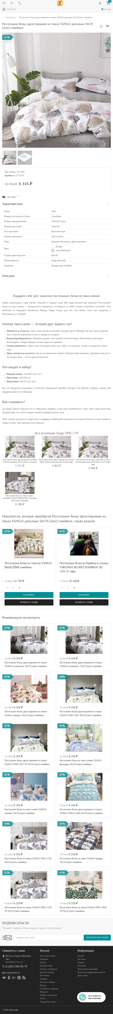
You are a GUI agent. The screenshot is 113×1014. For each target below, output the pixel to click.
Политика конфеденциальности (91, 972)
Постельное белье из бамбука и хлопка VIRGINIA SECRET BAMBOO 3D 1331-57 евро (84, 567)
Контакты (82, 966)
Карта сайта (83, 976)
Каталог (9, 9)
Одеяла (43, 962)
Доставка (82, 959)
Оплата (81, 956)
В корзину (29, 595)
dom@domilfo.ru (13, 973)
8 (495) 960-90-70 (16, 966)
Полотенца (44, 976)
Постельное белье (48, 956)
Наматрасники (46, 966)
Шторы (43, 985)
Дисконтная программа (88, 969)
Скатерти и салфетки (49, 989)
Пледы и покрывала (48, 969)
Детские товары (47, 972)
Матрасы (44, 992)
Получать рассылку (97, 937)
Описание (8, 275)
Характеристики (12, 203)
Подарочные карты (48, 1002)
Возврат (81, 962)
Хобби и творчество (48, 995)
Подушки (44, 959)
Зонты (42, 998)
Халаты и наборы (47, 982)
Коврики (43, 979)
